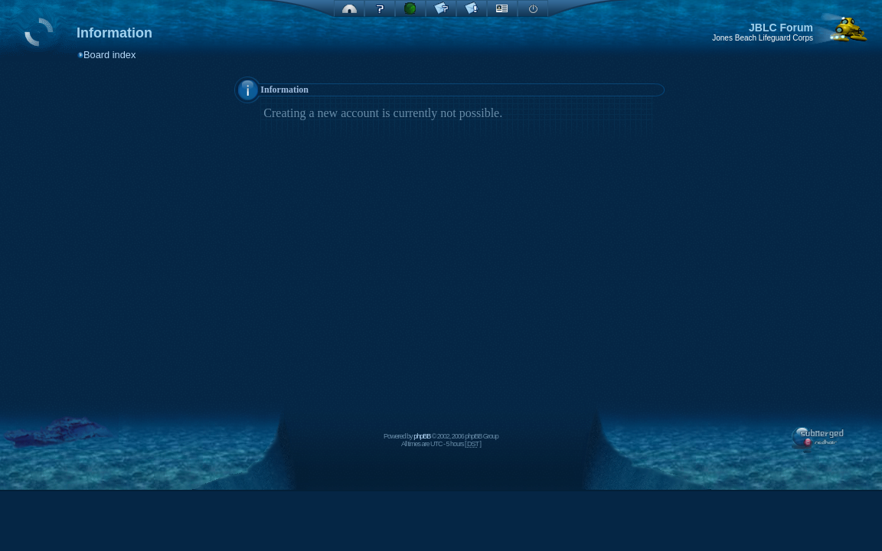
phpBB (421, 436)
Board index (109, 54)
